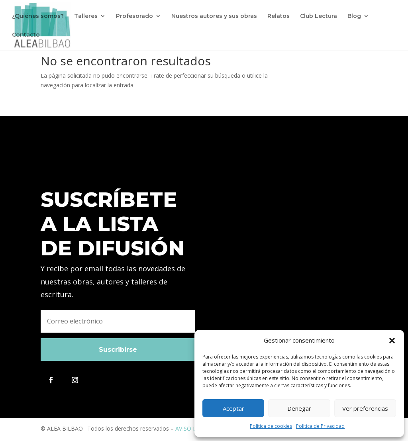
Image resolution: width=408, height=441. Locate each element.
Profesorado (134, 16)
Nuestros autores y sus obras (214, 16)
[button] (392, 341)
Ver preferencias (365, 408)
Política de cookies (271, 426)
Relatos (278, 16)
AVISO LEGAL (192, 428)
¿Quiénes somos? (38, 16)
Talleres (86, 16)
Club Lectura (318, 16)
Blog (354, 16)
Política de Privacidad (320, 426)
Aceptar (233, 408)
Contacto (26, 35)
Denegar (299, 408)
